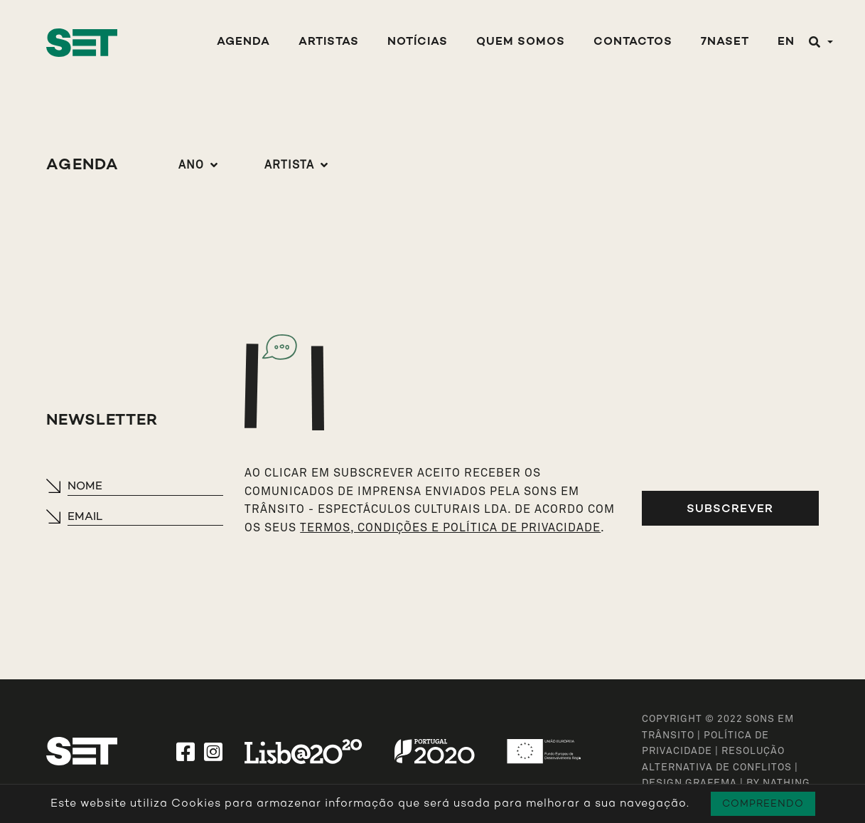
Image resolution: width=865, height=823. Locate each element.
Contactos (632, 42)
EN (786, 42)
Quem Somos (520, 42)
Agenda (243, 42)
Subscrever (730, 508)
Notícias (417, 42)
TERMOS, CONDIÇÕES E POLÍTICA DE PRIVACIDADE (450, 527)
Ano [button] (191, 165)
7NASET (725, 42)
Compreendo (763, 803)
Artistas (329, 42)
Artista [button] (289, 165)
